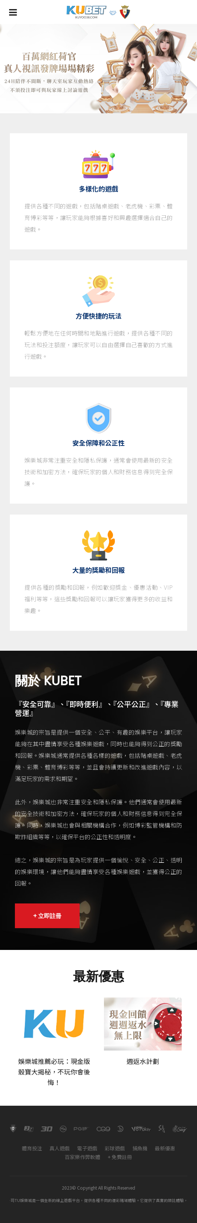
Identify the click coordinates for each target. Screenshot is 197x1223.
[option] (98, 68)
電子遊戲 (87, 1148)
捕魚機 (140, 1148)
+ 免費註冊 (120, 1157)
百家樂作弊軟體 (82, 1157)
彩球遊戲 (115, 1148)
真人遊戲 (59, 1148)
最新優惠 (165, 1148)
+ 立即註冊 (47, 916)
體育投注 (32, 1148)
